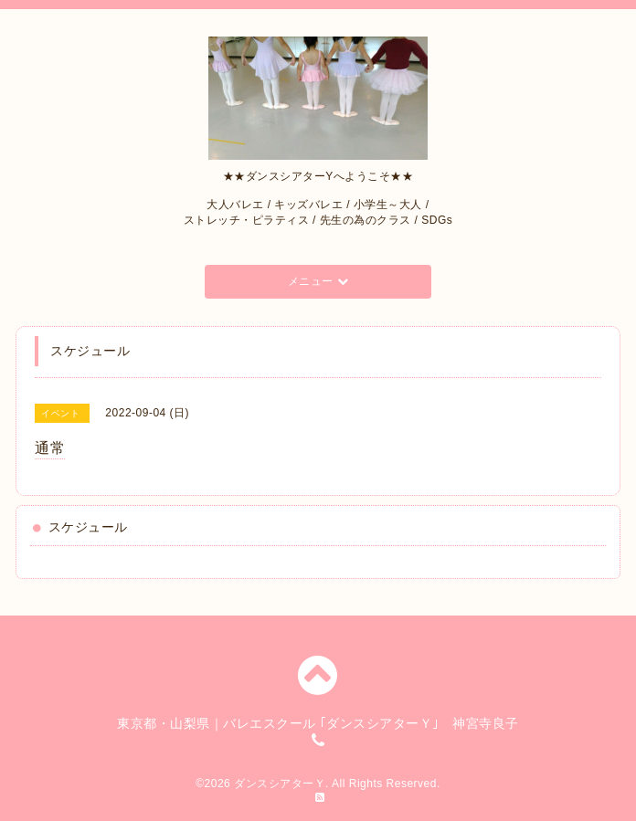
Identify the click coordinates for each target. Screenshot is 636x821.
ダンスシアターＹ (279, 783)
